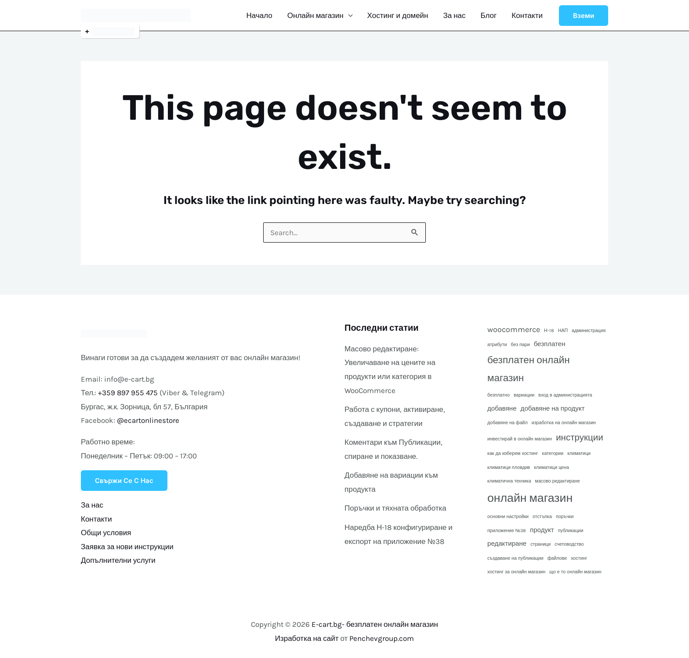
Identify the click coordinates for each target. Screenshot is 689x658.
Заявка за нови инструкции (127, 546)
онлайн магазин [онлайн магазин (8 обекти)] (530, 498)
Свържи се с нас (124, 480)
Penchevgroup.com (381, 638)
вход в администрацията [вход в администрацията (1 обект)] (565, 395)
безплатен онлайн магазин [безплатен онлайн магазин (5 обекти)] (528, 369)
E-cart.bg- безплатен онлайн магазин (375, 624)
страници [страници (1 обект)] (540, 544)
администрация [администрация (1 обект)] (589, 330)
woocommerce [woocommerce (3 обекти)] (513, 329)
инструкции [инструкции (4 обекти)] (579, 437)
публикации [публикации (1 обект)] (571, 530)
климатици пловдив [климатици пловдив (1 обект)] (508, 467)
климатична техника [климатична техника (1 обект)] (509, 481)
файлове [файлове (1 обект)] (557, 558)
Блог (489, 15)
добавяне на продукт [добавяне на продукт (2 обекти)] (553, 408)
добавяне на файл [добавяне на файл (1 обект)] (507, 423)
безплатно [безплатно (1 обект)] (498, 395)
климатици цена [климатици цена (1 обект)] (551, 467)
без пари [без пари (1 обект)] (520, 344)
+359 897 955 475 (128, 392)
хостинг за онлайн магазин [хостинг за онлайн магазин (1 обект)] (516, 572)
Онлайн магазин (315, 15)
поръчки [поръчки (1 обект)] (564, 516)
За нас (454, 15)
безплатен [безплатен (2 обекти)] (550, 344)
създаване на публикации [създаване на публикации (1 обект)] (515, 558)
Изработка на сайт (307, 638)
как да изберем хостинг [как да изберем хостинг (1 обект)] (512, 453)
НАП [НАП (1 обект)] (563, 330)
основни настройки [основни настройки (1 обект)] (508, 516)
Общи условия (106, 532)
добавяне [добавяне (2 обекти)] (502, 408)
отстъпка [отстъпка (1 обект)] (542, 516)
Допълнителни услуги (118, 560)
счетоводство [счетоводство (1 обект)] (569, 544)
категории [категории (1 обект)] (553, 453)
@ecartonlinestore (148, 420)
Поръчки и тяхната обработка (395, 508)
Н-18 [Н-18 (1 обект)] (549, 330)
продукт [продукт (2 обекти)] (542, 530)
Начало (259, 15)
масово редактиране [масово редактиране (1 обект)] (557, 481)
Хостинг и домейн (397, 15)
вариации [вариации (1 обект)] (524, 395)
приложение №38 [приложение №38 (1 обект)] (506, 530)
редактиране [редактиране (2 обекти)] (506, 543)
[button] (583, 15)
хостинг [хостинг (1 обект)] (579, 558)
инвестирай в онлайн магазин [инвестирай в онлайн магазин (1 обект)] (519, 439)
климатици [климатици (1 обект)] (579, 453)
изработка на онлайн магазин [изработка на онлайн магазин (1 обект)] (564, 423)
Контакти (527, 15)
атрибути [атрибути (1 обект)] (497, 344)
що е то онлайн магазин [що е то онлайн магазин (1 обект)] (575, 572)
